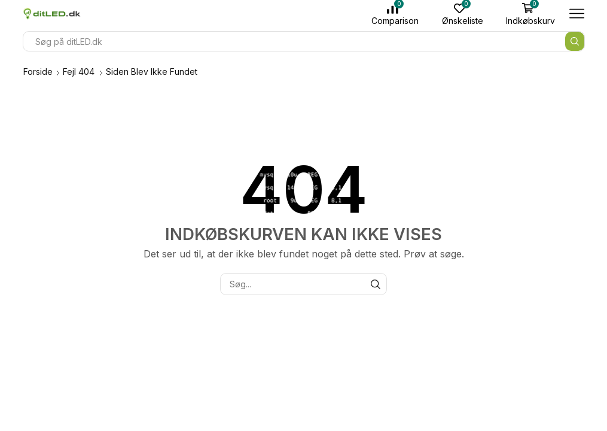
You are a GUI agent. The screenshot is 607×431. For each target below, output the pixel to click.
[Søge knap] (574, 41)
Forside (38, 71)
